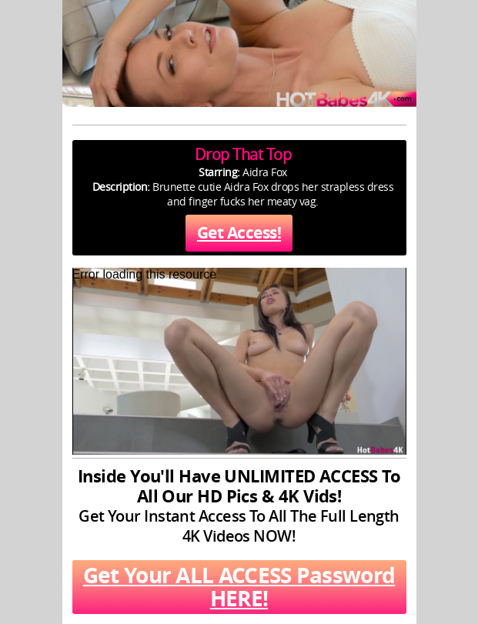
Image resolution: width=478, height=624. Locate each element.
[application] (239, 361)
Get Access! (239, 233)
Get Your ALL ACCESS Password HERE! (239, 586)
